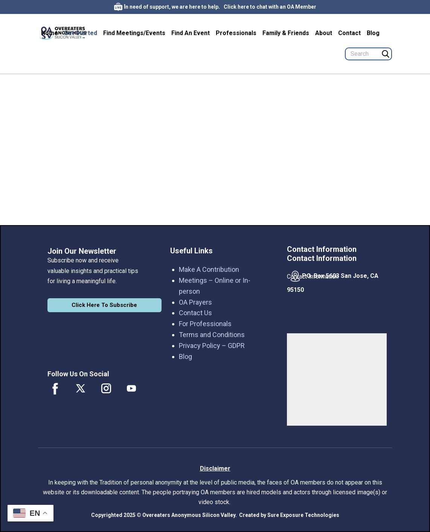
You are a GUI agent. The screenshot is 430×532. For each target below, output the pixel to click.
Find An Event (190, 33)
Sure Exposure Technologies (303, 515)
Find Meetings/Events (134, 33)
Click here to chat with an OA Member (270, 7)
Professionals (236, 33)
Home (49, 33)
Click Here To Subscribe (104, 305)
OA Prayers (195, 302)
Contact (349, 33)
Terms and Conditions (212, 335)
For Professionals (205, 324)
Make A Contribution (209, 269)
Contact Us (195, 313)
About (323, 33)
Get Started (80, 33)
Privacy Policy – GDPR (212, 346)
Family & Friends (285, 33)
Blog (373, 33)
